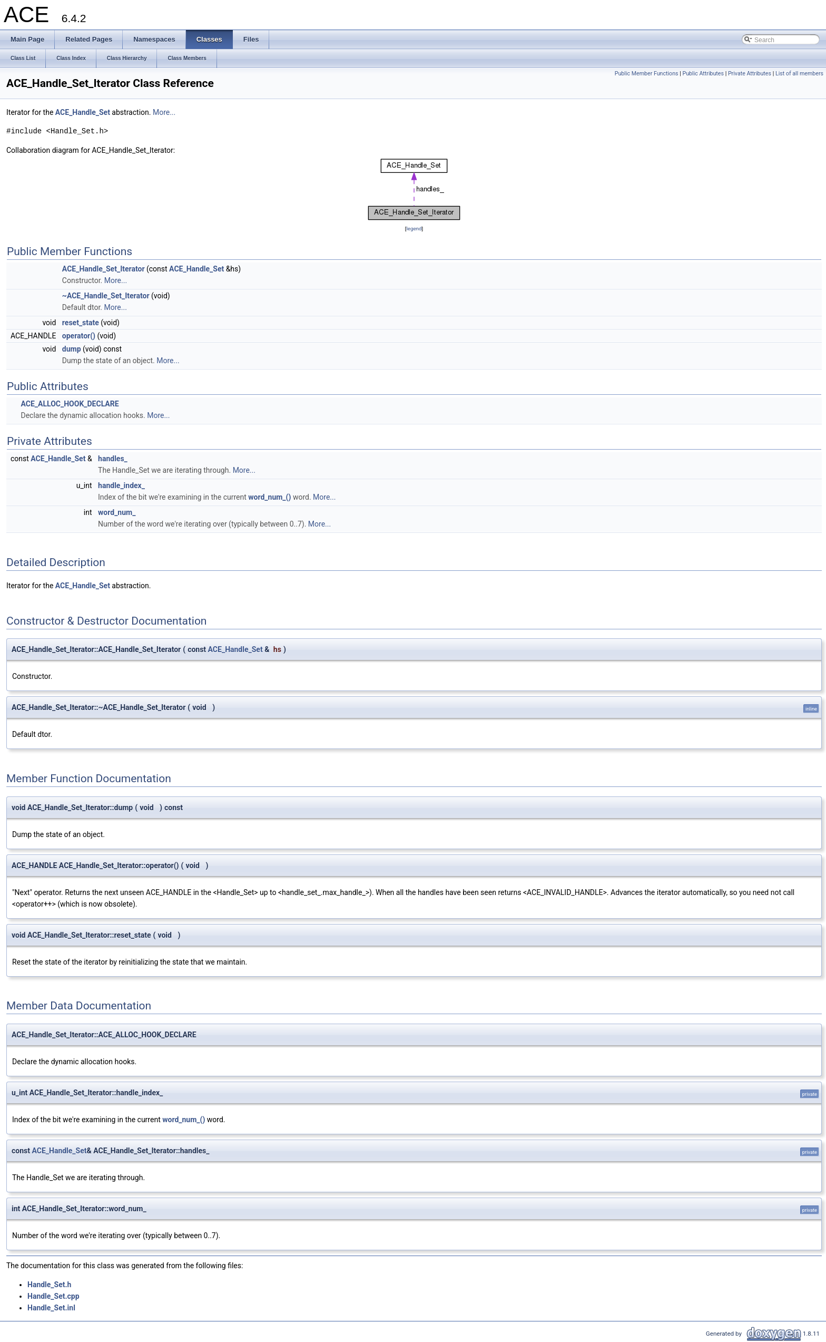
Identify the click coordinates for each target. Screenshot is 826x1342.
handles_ (112, 458)
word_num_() (269, 497)
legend (413, 228)
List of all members (799, 73)
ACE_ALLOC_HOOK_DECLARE (70, 404)
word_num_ (116, 512)
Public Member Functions (646, 73)
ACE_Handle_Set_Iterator (103, 269)
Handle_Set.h (49, 1284)
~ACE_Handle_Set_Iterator (106, 295)
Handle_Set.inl (51, 1308)
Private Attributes (749, 73)
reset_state (80, 322)
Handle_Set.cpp (53, 1296)
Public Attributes (703, 73)
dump (71, 349)
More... (164, 112)
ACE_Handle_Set (82, 112)
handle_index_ (121, 485)
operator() (78, 336)
